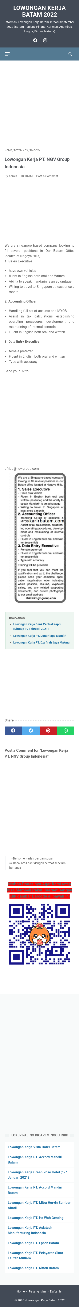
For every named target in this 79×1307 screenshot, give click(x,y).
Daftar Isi (56, 1291)
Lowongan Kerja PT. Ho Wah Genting (35, 1218)
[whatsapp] (65, 731)
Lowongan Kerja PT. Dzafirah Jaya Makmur (42, 642)
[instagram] (44, 40)
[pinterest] (48, 731)
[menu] (7, 54)
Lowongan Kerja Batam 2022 (39, 11)
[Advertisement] (39, 104)
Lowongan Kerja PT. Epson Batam (33, 1243)
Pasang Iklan (37, 1291)
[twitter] (31, 731)
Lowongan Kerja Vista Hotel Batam (34, 1147)
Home (21, 1291)
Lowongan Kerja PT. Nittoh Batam (33, 1268)
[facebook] (34, 40)
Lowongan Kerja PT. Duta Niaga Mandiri (39, 636)
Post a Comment (47, 176)
